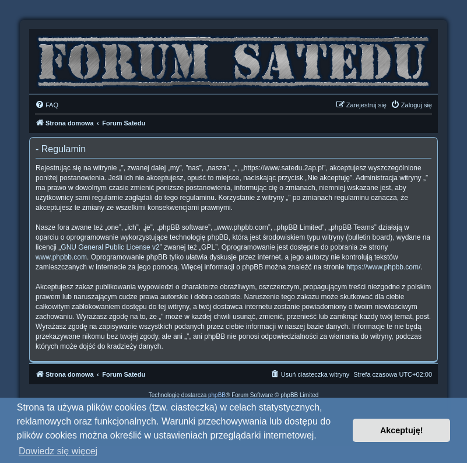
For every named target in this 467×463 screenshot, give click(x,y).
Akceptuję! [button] (401, 430)
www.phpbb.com (61, 257)
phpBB (217, 395)
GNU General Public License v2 (110, 247)
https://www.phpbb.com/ (383, 267)
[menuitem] (46, 105)
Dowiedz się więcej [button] (58, 451)
